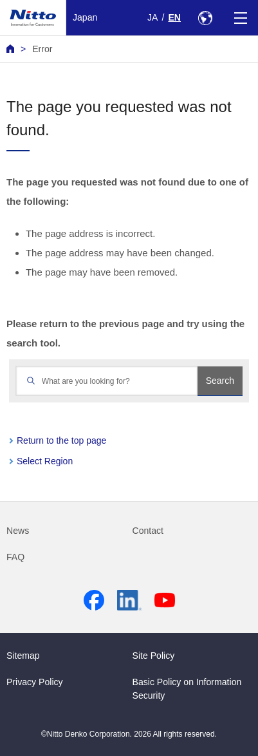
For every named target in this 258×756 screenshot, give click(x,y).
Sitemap (23, 655)
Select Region (45, 461)
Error (42, 49)
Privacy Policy (34, 682)
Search (220, 380)
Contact (148, 530)
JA (152, 17)
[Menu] (240, 17)
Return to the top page (61, 440)
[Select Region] (205, 17)
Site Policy (154, 655)
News (17, 530)
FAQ (15, 557)
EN (174, 17)
